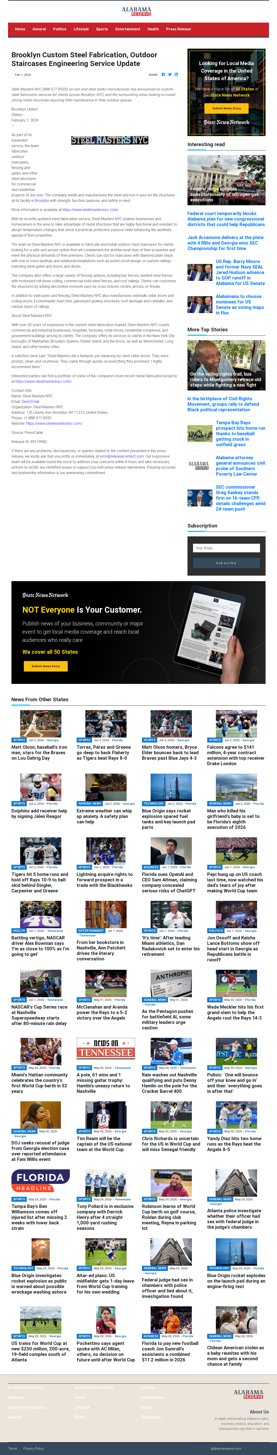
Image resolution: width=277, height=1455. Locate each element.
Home (22, 28)
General (39, 29)
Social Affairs (153, 1397)
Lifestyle (81, 29)
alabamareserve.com (226, 1449)
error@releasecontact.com (122, 456)
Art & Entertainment (25, 1387)
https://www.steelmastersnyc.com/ (90, 209)
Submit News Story (226, 108)
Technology (151, 1417)
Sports (102, 29)
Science (147, 1387)
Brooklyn (42, 200)
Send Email (30, 401)
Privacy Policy (33, 1449)
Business (16, 1397)
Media (79, 1417)
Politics (59, 29)
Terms (12, 1449)
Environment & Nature (27, 1407)
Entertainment (127, 29)
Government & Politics (93, 1387)
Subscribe (226, 563)
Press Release (178, 29)
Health (153, 29)
